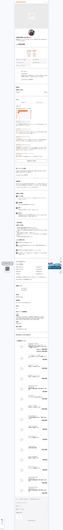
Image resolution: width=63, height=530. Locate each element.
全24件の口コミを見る (31, 160)
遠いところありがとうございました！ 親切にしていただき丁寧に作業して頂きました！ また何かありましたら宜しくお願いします (31, 132)
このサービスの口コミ (39, 102)
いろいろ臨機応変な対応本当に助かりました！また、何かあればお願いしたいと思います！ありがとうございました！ (31, 125)
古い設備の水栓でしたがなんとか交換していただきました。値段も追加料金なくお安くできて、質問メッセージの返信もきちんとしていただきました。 (31, 140)
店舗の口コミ (23, 102)
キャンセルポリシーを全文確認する (24, 279)
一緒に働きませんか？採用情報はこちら (2, 522)
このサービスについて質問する (27, 79)
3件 (30, 112)
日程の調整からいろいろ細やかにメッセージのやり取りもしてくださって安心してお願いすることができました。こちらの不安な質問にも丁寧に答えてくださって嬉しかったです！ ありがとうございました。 (31, 148)
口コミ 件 (29, 51)
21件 (31, 110)
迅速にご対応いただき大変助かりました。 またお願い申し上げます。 (29, 156)
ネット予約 (20, 196)
